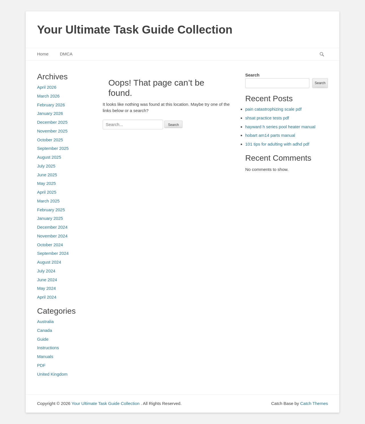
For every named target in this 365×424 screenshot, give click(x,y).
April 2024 (46, 297)
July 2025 (46, 166)
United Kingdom (52, 374)
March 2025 (48, 200)
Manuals (45, 356)
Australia (45, 321)
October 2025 (50, 139)
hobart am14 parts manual (270, 135)
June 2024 (47, 279)
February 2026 (51, 104)
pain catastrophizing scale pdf (273, 109)
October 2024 (50, 244)
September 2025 (53, 148)
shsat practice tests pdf (267, 117)
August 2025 (49, 157)
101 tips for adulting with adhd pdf (277, 144)
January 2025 (50, 218)
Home (42, 53)
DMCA (66, 53)
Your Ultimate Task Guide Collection (134, 29)
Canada (44, 330)
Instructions (48, 347)
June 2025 (47, 174)
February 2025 (51, 209)
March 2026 (48, 96)
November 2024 (52, 235)
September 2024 (53, 253)
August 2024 (49, 262)
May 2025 (46, 183)
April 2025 (46, 192)
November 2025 (52, 131)
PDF (41, 365)
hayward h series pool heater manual (280, 126)
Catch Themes (314, 403)
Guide (42, 339)
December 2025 (52, 122)
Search (252, 75)
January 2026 (50, 113)
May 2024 (46, 288)
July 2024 (46, 270)
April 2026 (46, 87)
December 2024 (52, 227)
